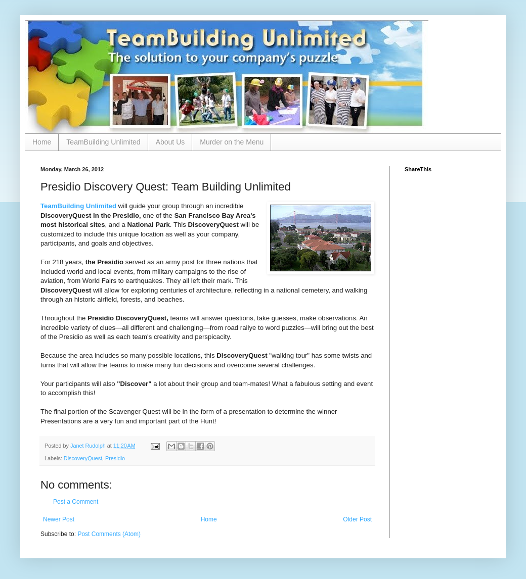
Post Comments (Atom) (109, 534)
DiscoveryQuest (83, 458)
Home (41, 142)
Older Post (357, 519)
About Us (170, 142)
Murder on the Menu (232, 142)
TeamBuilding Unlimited (103, 142)
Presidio (115, 458)
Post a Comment (75, 501)
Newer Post (58, 519)
